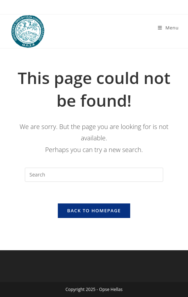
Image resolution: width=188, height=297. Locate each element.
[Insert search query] (94, 175)
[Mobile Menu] (168, 27)
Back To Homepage (94, 210)
